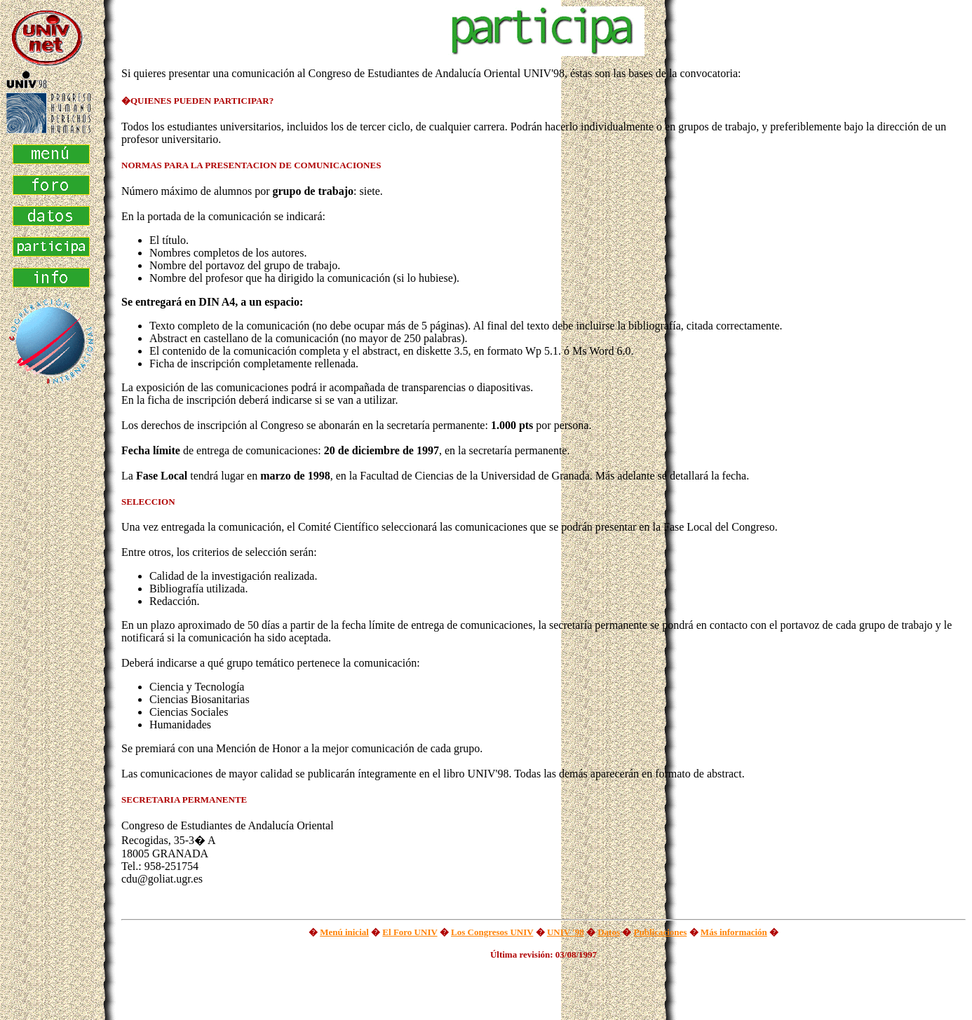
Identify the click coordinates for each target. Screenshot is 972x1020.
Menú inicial (344, 932)
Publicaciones (660, 932)
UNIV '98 (565, 932)
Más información (734, 932)
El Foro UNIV (409, 932)
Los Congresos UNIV (492, 932)
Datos (609, 932)
